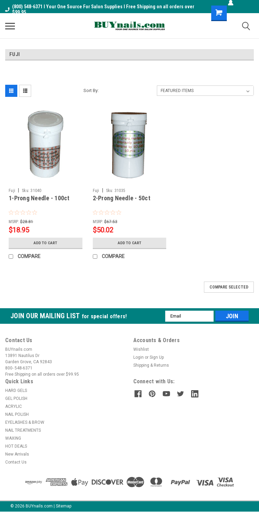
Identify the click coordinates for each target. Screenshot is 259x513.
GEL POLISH (16, 398)
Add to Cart (45, 243)
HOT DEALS (16, 446)
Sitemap (63, 506)
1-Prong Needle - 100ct (39, 198)
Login (138, 357)
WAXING (13, 438)
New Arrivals (17, 454)
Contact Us (16, 462)
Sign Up (157, 357)
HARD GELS (16, 390)
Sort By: (91, 90)
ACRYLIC (13, 406)
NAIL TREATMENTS (23, 430)
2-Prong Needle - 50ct (121, 198)
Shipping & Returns (151, 365)
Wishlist (141, 349)
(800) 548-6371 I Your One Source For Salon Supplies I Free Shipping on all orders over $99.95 (99, 9)
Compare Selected (228, 287)
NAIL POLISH (17, 414)
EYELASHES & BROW (24, 422)
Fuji (12, 190)
